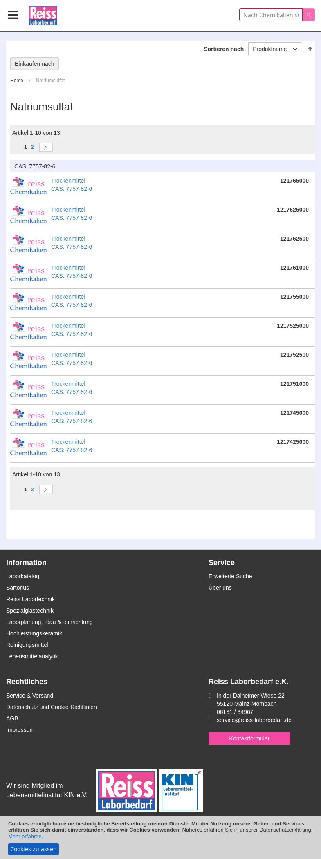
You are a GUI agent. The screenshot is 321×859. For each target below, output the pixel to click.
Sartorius (17, 587)
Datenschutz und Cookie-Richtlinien (51, 707)
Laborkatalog (22, 576)
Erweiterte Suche (230, 576)
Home (17, 80)
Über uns (220, 587)
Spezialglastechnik (30, 610)
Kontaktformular (249, 738)
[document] (160, 838)
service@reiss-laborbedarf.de (254, 720)
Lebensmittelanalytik (32, 656)
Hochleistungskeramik (34, 633)
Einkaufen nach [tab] (34, 63)
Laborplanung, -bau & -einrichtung (49, 622)
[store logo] (43, 14)
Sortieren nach (224, 49)
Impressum (20, 730)
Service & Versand (29, 695)
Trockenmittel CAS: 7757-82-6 (71, 184)
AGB (12, 718)
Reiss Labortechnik (30, 599)
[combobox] (271, 14)
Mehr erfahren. (25, 836)
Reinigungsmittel (27, 645)
